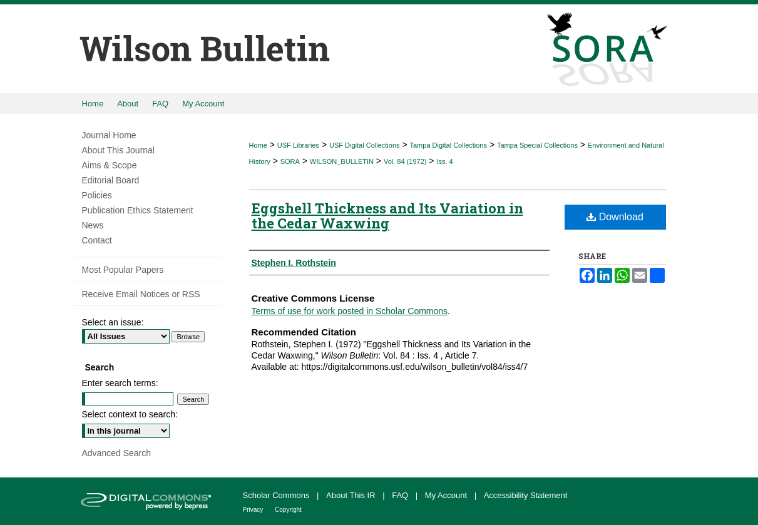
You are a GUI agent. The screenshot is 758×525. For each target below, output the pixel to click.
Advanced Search (116, 453)
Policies (97, 195)
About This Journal (118, 150)
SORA (290, 161)
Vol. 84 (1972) (405, 161)
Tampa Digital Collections (448, 145)
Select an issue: (113, 322)
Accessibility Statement (526, 495)
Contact (97, 240)
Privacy (254, 509)
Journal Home (109, 135)
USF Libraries (298, 145)
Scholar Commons (277, 495)
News (93, 225)
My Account (447, 495)
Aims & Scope (109, 165)
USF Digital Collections (364, 145)
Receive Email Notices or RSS (141, 294)
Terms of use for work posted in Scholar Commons (350, 311)
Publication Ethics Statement (137, 210)
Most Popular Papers (123, 270)
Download (614, 217)
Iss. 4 (444, 161)
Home (258, 145)
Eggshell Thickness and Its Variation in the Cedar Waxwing (387, 215)
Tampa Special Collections (537, 145)
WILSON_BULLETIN (342, 161)
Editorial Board (111, 180)
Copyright (288, 509)
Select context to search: (130, 414)
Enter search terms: (120, 383)
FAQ (401, 495)
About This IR (351, 495)
